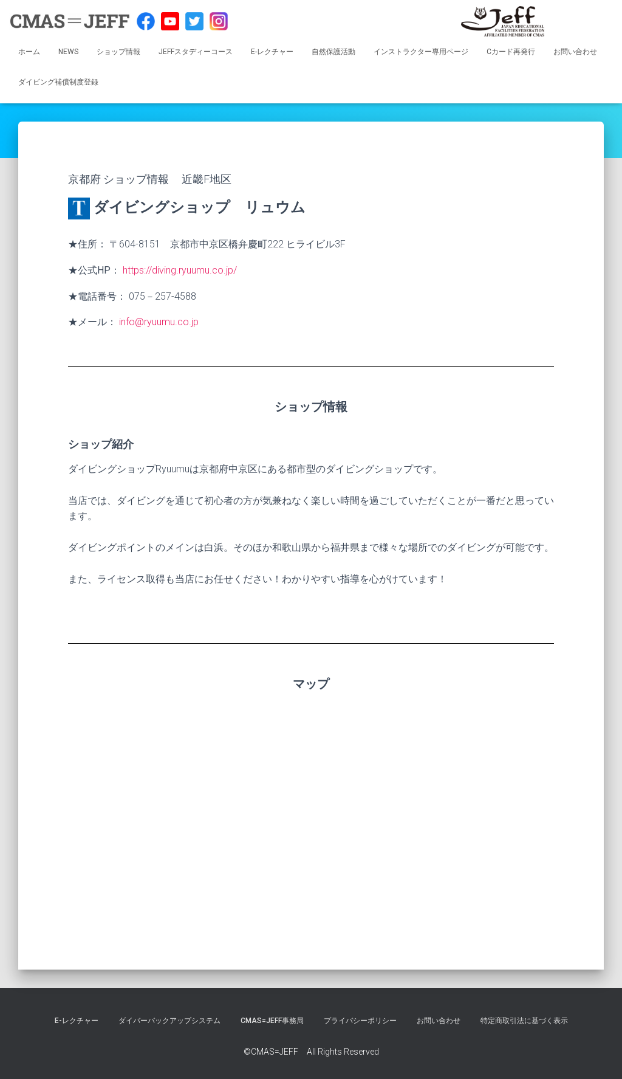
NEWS (68, 51)
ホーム (29, 51)
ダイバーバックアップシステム (169, 1020)
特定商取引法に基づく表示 (524, 1020)
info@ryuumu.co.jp (159, 322)
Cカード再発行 (511, 51)
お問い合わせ (575, 51)
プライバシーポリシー (360, 1020)
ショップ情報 (118, 51)
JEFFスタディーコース (196, 51)
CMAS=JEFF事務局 (272, 1020)
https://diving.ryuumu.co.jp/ (180, 270)
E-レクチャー (272, 51)
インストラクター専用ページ (421, 51)
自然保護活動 (333, 51)
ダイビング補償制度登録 (58, 82)
